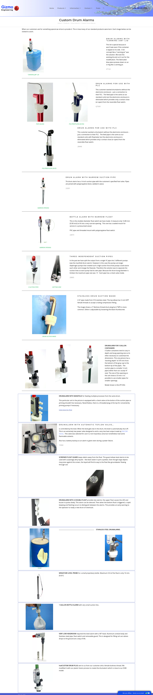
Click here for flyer (65, 410)
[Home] (60, 23)
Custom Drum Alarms (88, 23)
